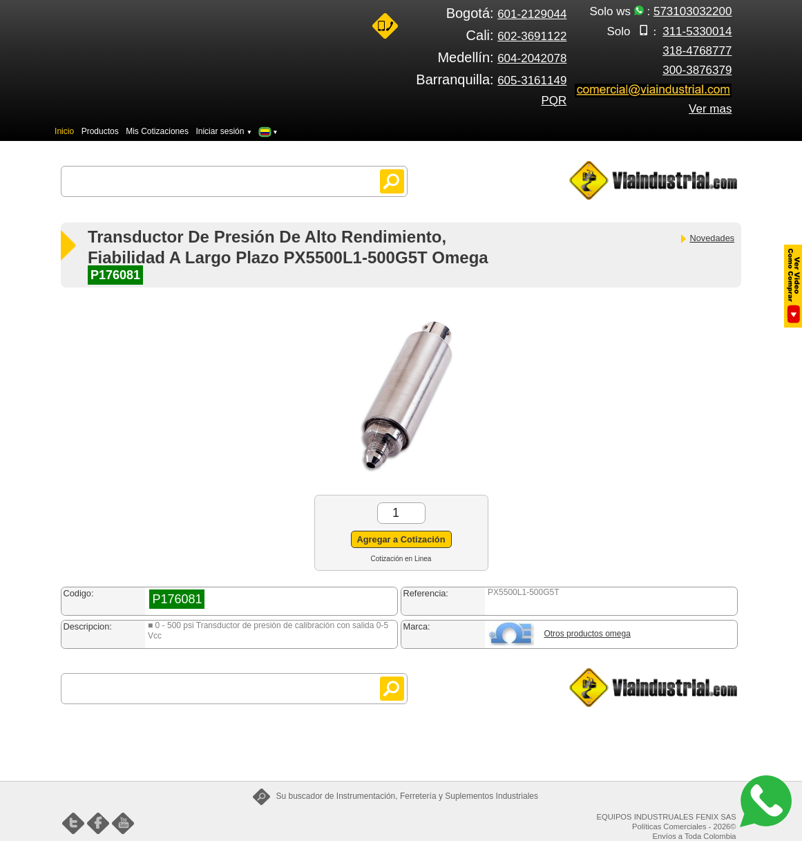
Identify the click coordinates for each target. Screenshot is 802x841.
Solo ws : (661, 11)
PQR (554, 100)
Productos (100, 131)
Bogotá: (506, 13)
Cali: (516, 35)
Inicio (64, 131)
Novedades (706, 238)
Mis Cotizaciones (157, 131)
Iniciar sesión (223, 131)
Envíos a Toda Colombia (694, 836)
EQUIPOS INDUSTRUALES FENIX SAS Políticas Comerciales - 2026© (666, 822)
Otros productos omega (587, 634)
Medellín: (501, 57)
